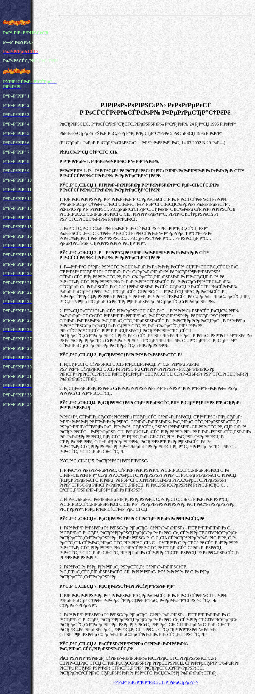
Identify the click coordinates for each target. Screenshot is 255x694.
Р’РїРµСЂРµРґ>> (182, 682)
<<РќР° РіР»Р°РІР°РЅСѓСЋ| (139, 682)
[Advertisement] (155, 57)
